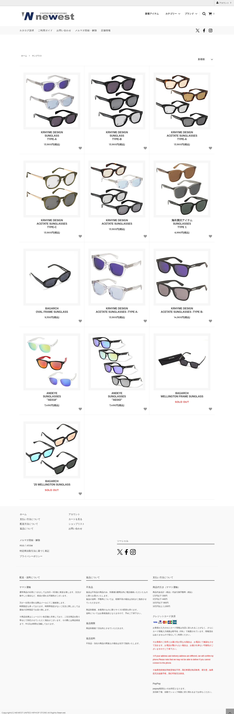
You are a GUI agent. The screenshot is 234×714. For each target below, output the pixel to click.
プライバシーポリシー (31, 554)
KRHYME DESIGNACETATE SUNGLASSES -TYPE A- (117, 310)
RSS (22, 544)
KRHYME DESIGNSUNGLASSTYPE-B (117, 135)
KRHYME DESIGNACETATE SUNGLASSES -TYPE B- (182, 310)
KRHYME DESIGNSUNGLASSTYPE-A (52, 135)
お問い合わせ (64, 30)
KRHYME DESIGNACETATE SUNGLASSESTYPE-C (52, 223)
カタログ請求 (27, 30)
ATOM (29, 544)
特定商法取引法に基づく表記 (34, 549)
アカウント (224, 2)
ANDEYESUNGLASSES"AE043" (117, 396)
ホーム (24, 56)
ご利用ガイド (45, 30)
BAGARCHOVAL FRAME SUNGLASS (52, 310)
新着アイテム (153, 13)
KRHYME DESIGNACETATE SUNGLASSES (117, 222)
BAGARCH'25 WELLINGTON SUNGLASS (51, 483)
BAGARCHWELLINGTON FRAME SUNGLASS (182, 395)
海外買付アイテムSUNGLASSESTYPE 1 (182, 223)
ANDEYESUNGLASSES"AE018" (52, 396)
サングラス (37, 56)
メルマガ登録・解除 (86, 30)
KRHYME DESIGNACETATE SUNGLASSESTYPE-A (182, 135)
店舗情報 (106, 30)
